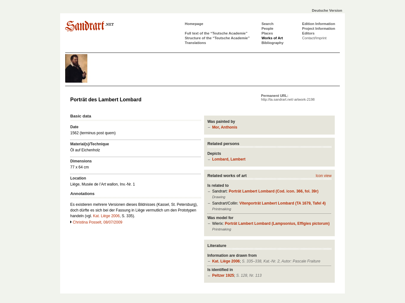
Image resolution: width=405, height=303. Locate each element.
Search (267, 24)
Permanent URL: (288, 97)
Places (267, 33)
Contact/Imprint (314, 38)
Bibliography (272, 43)
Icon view (324, 176)
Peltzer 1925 (223, 275)
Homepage (194, 24)
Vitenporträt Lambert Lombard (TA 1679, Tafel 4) (282, 203)
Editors (308, 33)
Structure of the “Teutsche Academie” (217, 38)
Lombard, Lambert (228, 159)
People (267, 28)
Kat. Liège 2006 (226, 261)
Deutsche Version (327, 10)
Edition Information (318, 24)
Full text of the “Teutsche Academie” (216, 33)
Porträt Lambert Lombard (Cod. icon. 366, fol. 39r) (273, 191)
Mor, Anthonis (224, 127)
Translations (195, 43)
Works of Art (272, 38)
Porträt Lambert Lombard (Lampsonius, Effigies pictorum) (277, 223)
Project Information (318, 28)
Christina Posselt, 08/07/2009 (97, 222)
